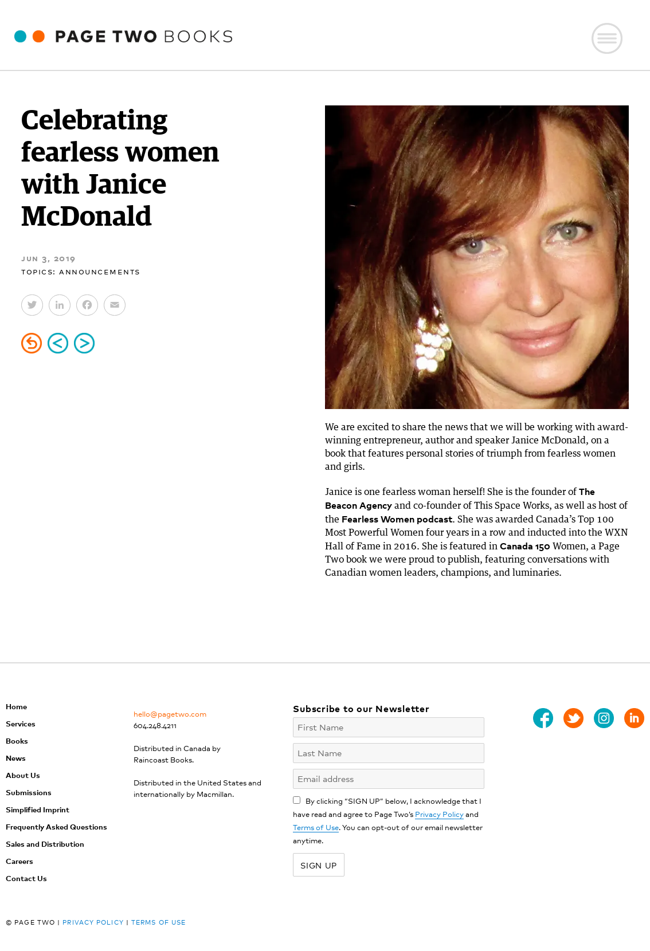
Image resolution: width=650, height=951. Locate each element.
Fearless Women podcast (397, 518)
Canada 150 (525, 545)
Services (21, 723)
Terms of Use (316, 827)
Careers (19, 861)
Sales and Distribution (45, 843)
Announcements (99, 270)
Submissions (29, 792)
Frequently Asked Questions (56, 826)
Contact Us (26, 878)
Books (17, 740)
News (16, 758)
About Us (23, 775)
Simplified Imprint (37, 809)
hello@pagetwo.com (170, 713)
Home (16, 706)
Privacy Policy (439, 814)
